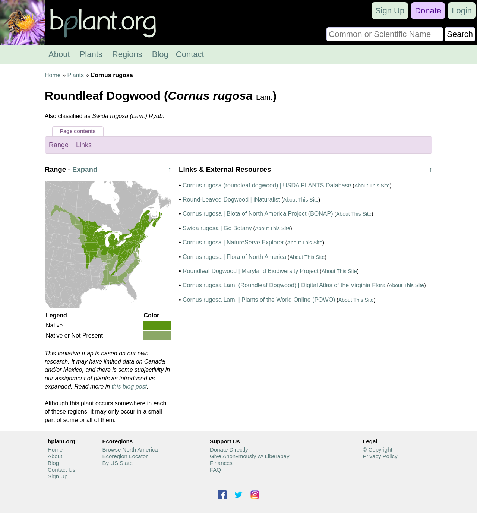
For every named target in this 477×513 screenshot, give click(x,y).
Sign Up (389, 10)
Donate (428, 10)
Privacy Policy (380, 456)
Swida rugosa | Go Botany (217, 228)
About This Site (372, 186)
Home (53, 75)
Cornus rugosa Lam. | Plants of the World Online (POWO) (259, 300)
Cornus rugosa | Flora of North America (234, 257)
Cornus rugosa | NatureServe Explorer (233, 242)
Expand (85, 169)
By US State (117, 463)
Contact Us (61, 469)
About (59, 54)
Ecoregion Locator (125, 456)
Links (84, 145)
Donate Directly (229, 449)
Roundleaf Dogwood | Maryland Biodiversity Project (250, 271)
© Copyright (377, 449)
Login (462, 10)
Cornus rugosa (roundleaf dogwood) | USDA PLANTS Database (267, 185)
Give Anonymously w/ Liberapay (249, 456)
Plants (91, 54)
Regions (127, 54)
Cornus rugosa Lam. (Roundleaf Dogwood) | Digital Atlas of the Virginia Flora (284, 285)
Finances (221, 463)
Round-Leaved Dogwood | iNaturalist (231, 199)
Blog (160, 54)
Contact (190, 54)
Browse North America (130, 449)
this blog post (129, 386)
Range (59, 145)
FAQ (215, 469)
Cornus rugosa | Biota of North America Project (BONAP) (258, 213)
